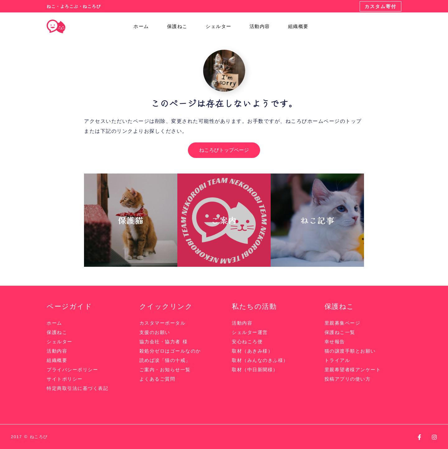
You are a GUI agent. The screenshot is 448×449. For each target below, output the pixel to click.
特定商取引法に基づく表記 (77, 388)
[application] (158, 26)
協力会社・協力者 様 (163, 341)
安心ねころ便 (247, 341)
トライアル (337, 360)
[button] (380, 6)
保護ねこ (183, 26)
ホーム (150, 26)
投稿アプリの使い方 (347, 379)
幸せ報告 (334, 341)
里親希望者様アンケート (352, 369)
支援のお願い (154, 332)
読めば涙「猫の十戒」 (165, 360)
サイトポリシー (65, 379)
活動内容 (260, 26)
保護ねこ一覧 (339, 332)
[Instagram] (434, 437)
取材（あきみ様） (252, 351)
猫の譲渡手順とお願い (350, 351)
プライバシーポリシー (72, 369)
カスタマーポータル (162, 323)
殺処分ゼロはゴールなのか (170, 351)
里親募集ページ (342, 323)
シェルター (221, 26)
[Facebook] (419, 437)
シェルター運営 (250, 332)
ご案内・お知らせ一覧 (165, 369)
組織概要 (295, 26)
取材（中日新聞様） (255, 369)
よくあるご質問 (157, 379)
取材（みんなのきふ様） (260, 360)
